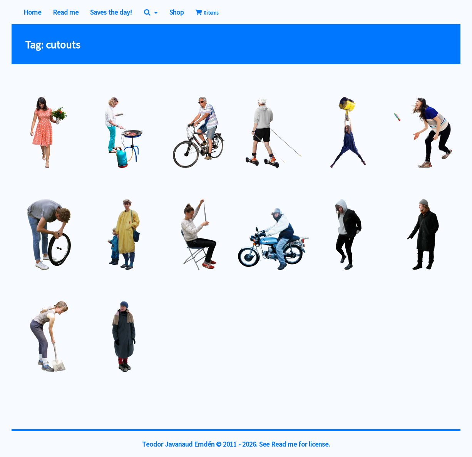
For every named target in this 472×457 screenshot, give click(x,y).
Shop (176, 12)
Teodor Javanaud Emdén (178, 444)
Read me (66, 12)
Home (32, 12)
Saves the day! (111, 12)
